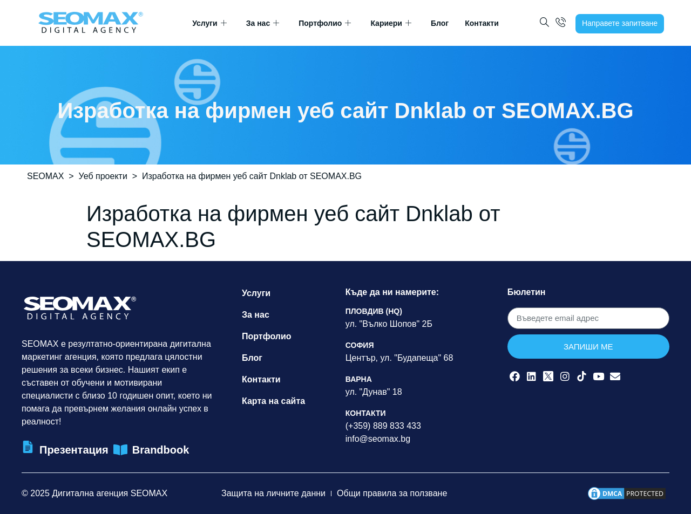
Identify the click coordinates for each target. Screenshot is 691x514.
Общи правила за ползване (392, 493)
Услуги (209, 23)
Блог (440, 23)
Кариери (390, 23)
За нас (262, 23)
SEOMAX (45, 176)
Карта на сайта (273, 401)
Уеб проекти (103, 176)
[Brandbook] (120, 450)
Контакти (482, 23)
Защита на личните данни (273, 493)
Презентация (74, 450)
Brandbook (160, 450)
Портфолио (325, 23)
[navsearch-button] (544, 23)
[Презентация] (28, 447)
